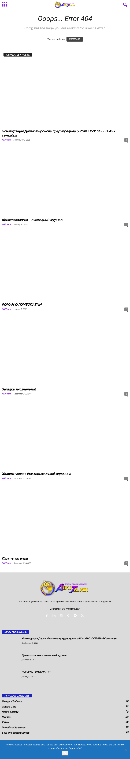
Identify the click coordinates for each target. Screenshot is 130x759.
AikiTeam (6, 139)
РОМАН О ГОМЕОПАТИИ (22, 304)
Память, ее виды (15, 558)
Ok (65, 753)
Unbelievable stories (13, 727)
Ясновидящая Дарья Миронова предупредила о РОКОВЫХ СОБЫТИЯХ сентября (69, 638)
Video (5, 722)
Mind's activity (10, 711)
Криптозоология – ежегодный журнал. (32, 220)
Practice (6, 717)
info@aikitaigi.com (71, 609)
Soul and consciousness (15, 732)
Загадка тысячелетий (19, 389)
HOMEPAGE (74, 39)
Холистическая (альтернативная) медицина (36, 474)
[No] (125, 750)
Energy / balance (12, 701)
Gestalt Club (9, 706)
